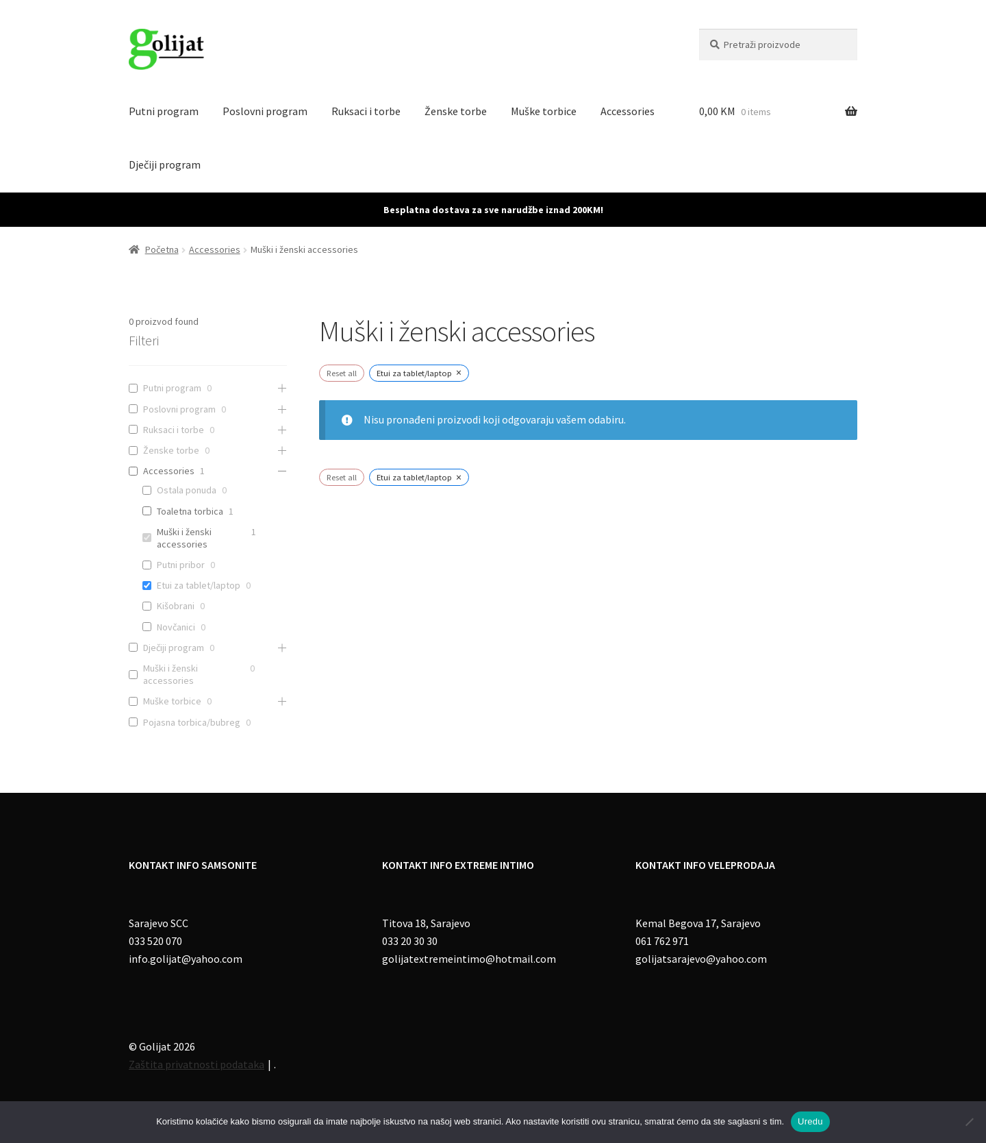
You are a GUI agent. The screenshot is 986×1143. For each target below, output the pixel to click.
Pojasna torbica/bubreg (191, 722)
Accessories (628, 111)
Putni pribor (181, 564)
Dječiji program (165, 164)
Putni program (164, 111)
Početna (162, 249)
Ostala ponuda (186, 490)
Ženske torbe (456, 111)
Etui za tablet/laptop (198, 585)
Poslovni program (265, 111)
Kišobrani (175, 606)
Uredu (810, 1121)
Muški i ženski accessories (184, 538)
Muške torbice (544, 111)
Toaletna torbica (190, 511)
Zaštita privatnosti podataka (196, 1064)
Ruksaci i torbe (366, 111)
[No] (969, 1122)
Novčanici (176, 627)
